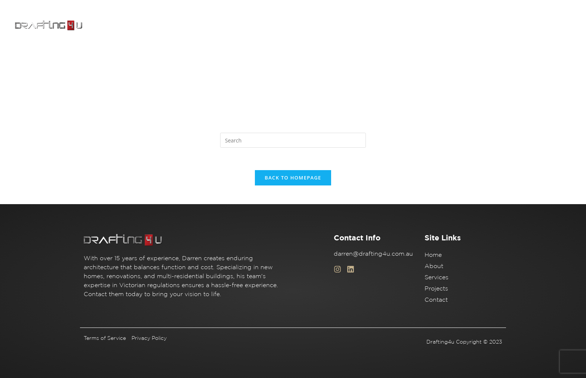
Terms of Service (105, 338)
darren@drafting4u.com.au (373, 253)
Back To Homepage (293, 177)
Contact (534, 25)
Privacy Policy (149, 338)
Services (461, 25)
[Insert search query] (293, 140)
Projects (497, 25)
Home (395, 25)
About (426, 25)
